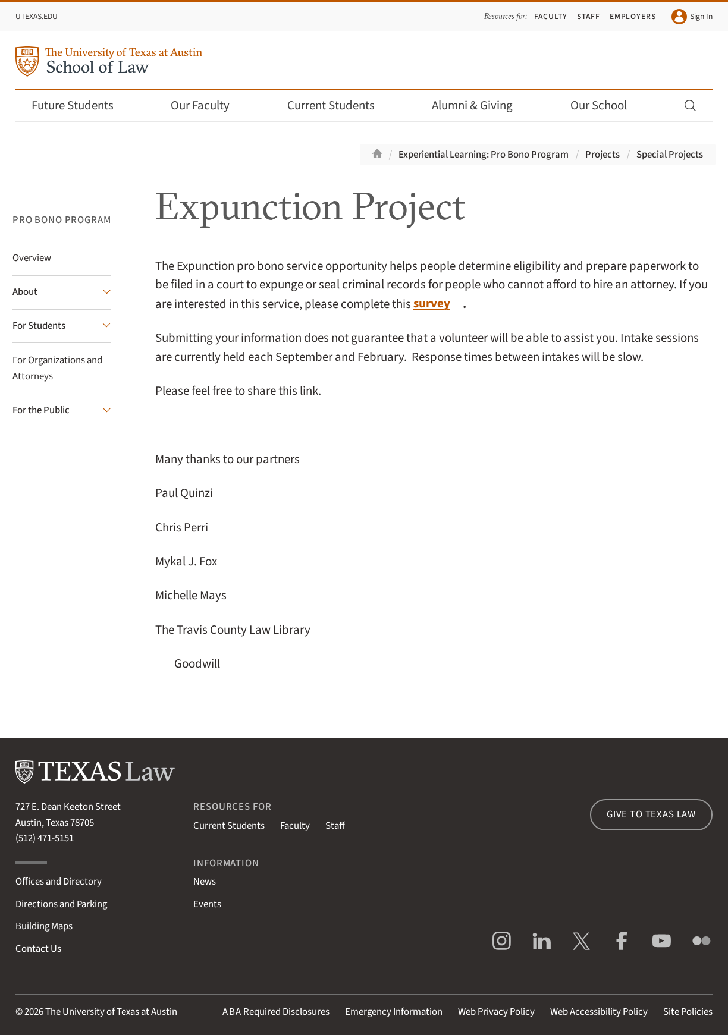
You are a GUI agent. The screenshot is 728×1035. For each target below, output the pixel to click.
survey (431, 303)
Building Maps (44, 926)
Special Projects (669, 154)
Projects (602, 154)
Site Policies (688, 1012)
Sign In (692, 16)
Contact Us (38, 949)
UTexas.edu (36, 16)
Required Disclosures (276, 1012)
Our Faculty (208, 105)
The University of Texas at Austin (111, 1012)
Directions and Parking (61, 904)
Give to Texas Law (651, 814)
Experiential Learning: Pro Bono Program (483, 154)
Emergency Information (394, 1012)
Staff (588, 16)
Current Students (339, 105)
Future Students (81, 105)
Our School (606, 105)
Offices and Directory (58, 881)
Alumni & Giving (480, 105)
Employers (633, 16)
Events (207, 904)
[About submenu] (61, 292)
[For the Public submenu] (61, 411)
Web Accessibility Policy (599, 1012)
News (204, 881)
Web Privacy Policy (496, 1012)
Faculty (550, 16)
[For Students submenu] (61, 326)
